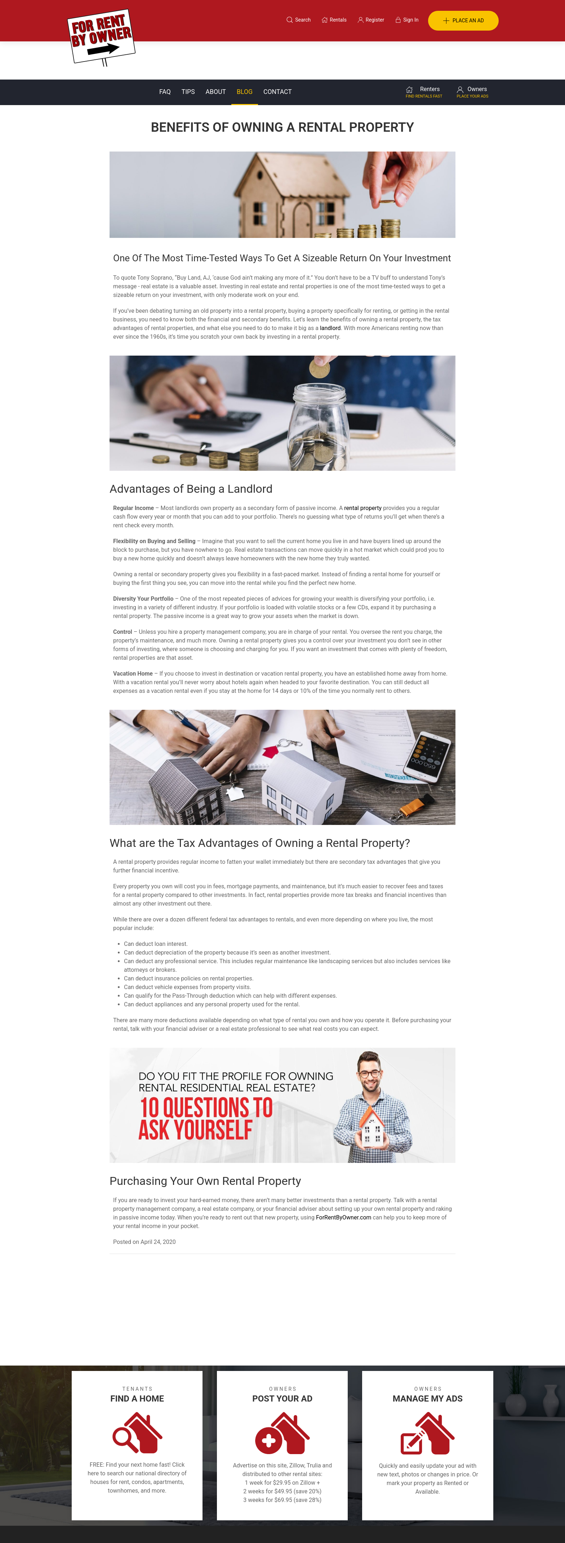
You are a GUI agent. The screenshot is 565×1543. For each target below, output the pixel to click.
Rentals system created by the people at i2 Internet (381, 1525)
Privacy (287, 1507)
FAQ (165, 53)
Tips (188, 53)
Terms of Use (208, 1507)
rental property (363, 469)
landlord (330, 290)
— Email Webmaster (473, 1525)
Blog (245, 53)
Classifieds (165, 1507)
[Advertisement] (282, 1273)
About (216, 53)
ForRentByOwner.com (344, 1179)
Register (403, 1507)
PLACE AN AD (463, 20)
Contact (277, 53)
